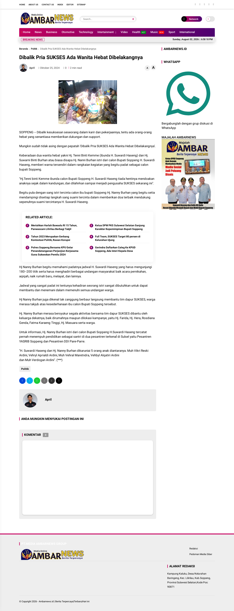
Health (139, 32)
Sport (172, 32)
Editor (70, 4)
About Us (33, 4)
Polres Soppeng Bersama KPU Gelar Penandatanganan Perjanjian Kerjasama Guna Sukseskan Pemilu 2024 (54, 251)
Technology (86, 32)
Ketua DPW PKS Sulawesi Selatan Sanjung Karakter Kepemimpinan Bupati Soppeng (120, 227)
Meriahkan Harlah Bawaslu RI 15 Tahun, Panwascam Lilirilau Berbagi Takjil (54, 227)
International (187, 32)
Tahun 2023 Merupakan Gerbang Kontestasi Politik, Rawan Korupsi (50, 238)
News (38, 32)
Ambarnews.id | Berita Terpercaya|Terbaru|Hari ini (64, 601)
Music (157, 32)
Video (124, 32)
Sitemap (81, 4)
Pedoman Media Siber (200, 554)
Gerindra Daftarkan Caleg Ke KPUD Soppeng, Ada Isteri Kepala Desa (115, 249)
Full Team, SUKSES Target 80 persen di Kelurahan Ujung (117, 238)
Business (51, 32)
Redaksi (193, 548)
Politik (34, 48)
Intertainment (105, 32)
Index (60, 4)
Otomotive (68, 32)
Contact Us (48, 4)
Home (22, 4)
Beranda (23, 48)
